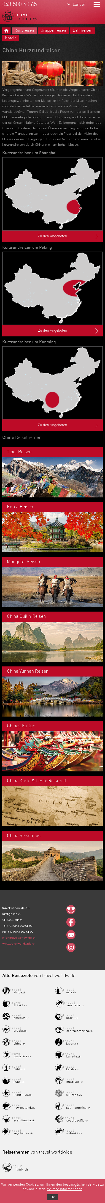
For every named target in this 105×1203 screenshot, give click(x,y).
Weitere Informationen (64, 1189)
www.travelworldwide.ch (18, 943)
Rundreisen (24, 30)
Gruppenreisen (53, 30)
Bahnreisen (82, 30)
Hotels (10, 38)
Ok (53, 1197)
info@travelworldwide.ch (18, 937)
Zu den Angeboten (68, 236)
